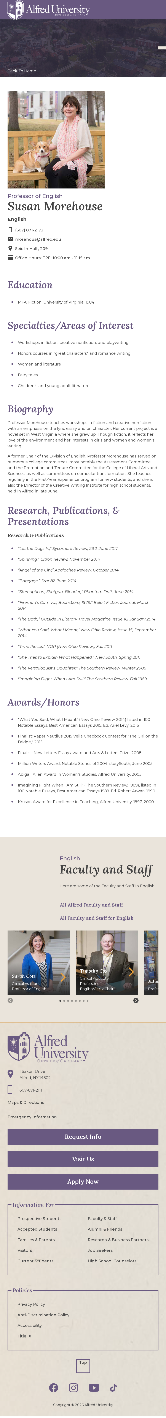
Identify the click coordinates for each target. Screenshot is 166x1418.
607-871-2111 (30, 1090)
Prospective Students (39, 1218)
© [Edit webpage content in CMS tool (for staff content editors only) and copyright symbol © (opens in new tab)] (72, 1405)
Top (83, 1362)
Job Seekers (100, 1250)
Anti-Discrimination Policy (43, 1315)
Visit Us (83, 1159)
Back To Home (22, 71)
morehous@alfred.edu (38, 239)
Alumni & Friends (105, 1229)
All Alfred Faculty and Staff (91, 905)
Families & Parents (36, 1240)
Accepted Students (37, 1229)
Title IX (24, 1336)
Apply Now (83, 1181)
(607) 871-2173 (29, 230)
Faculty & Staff (102, 1218)
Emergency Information (32, 1117)
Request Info (83, 1137)
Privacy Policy (31, 1304)
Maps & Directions (26, 1102)
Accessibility (30, 1325)
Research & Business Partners (118, 1240)
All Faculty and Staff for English (97, 918)
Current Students (35, 1261)
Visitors (25, 1250)
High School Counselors (112, 1261)
